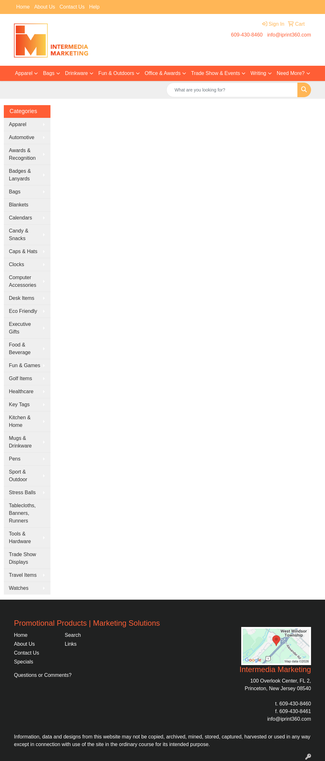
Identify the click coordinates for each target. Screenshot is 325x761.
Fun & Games (24, 365)
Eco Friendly (23, 311)
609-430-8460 (247, 34)
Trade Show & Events (215, 73)
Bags (48, 73)
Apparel (23, 73)
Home (23, 7)
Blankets (18, 204)
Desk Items (21, 298)
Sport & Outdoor (18, 475)
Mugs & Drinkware (20, 441)
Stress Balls (22, 492)
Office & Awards (163, 73)
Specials (23, 661)
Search (73, 635)
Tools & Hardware (20, 537)
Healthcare (21, 391)
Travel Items (22, 575)
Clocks (16, 264)
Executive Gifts (20, 327)
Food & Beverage (20, 348)
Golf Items (20, 378)
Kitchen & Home (19, 421)
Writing (258, 73)
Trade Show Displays (22, 558)
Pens (14, 458)
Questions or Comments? (42, 675)
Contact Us (72, 7)
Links (70, 644)
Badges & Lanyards (20, 174)
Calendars (20, 217)
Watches (19, 588)
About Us (44, 7)
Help (94, 7)
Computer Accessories (22, 281)
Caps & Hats (23, 251)
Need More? (291, 73)
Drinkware (76, 73)
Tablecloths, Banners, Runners (22, 513)
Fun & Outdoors (116, 73)
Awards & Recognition (22, 154)
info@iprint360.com (289, 34)
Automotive (21, 137)
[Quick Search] (232, 90)
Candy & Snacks (18, 234)
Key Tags (19, 404)
